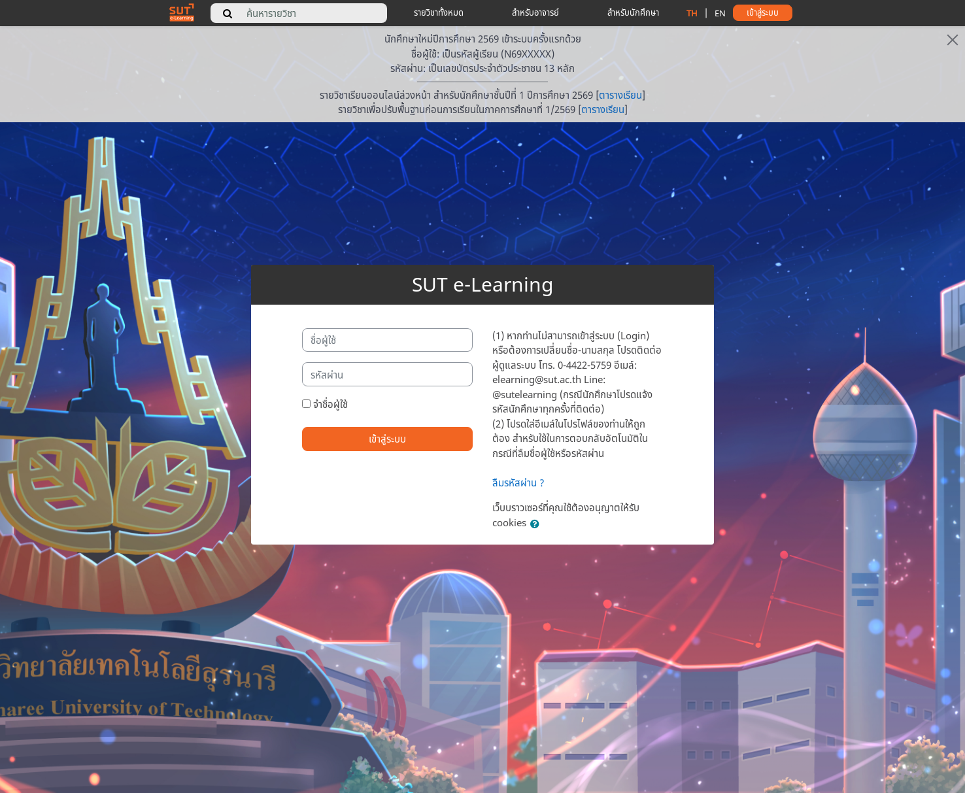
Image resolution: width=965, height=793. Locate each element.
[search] (227, 13)
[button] (537, 524)
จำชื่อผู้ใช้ (330, 404)
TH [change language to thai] (692, 13)
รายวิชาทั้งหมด (439, 12)
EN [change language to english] (720, 13)
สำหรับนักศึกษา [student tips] (633, 12)
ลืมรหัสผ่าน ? (518, 482)
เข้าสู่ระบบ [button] (763, 12)
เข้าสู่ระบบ (387, 438)
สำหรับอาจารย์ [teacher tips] (535, 12)
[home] (182, 12)
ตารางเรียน (620, 94)
